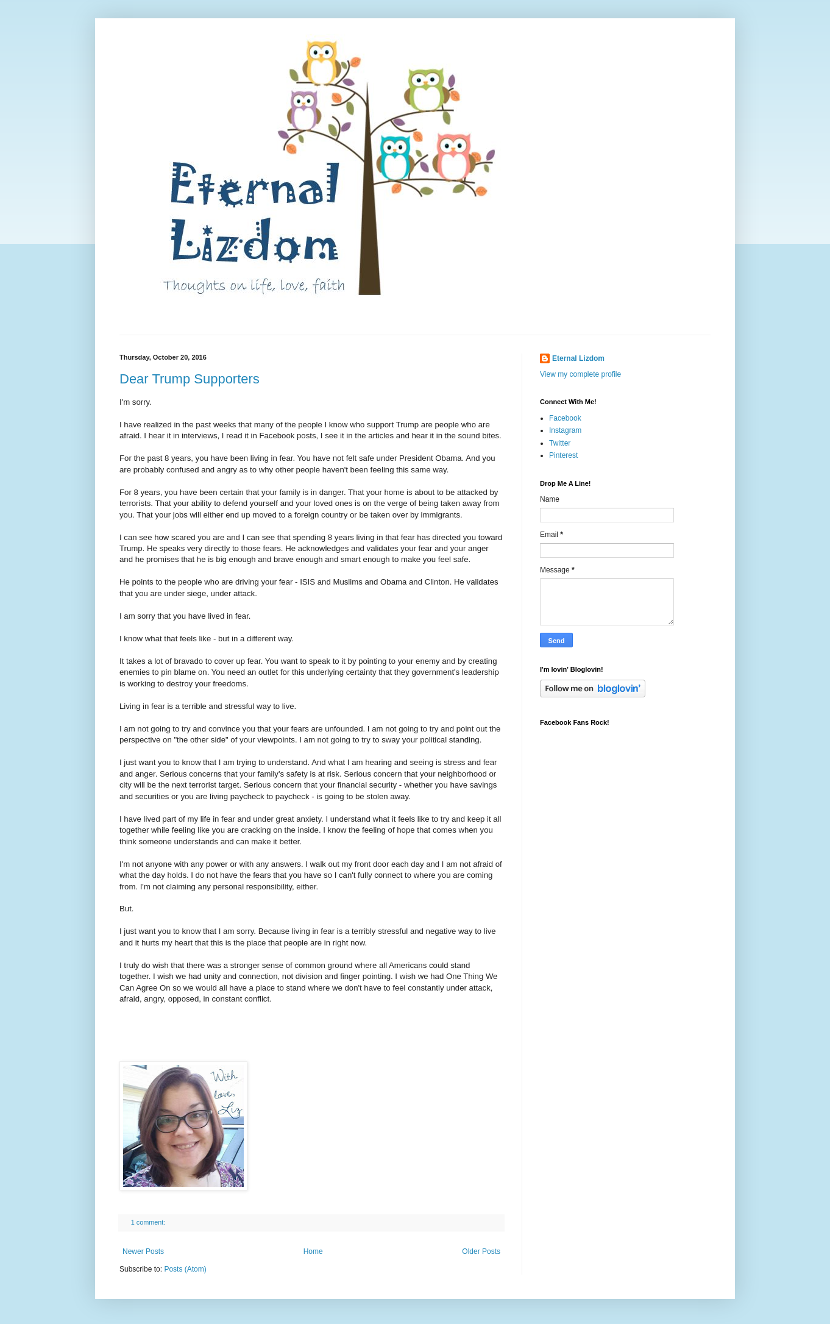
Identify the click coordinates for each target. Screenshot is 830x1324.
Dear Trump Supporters (189, 378)
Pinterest (563, 455)
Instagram (565, 430)
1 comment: (149, 1222)
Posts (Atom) (185, 1269)
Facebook (565, 418)
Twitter (559, 443)
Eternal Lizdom (578, 358)
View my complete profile (580, 374)
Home (313, 1251)
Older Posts (481, 1251)
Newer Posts (143, 1251)
